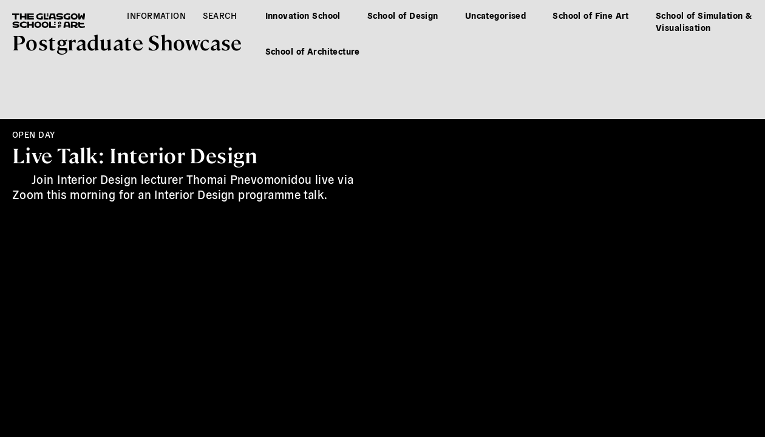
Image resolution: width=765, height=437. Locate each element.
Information (156, 15)
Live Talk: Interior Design (134, 154)
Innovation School (303, 15)
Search (220, 15)
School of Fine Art (590, 15)
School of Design (402, 15)
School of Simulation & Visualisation (704, 21)
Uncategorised (495, 15)
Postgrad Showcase (127, 41)
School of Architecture (312, 51)
